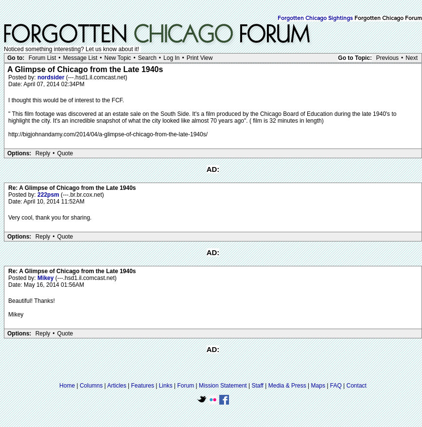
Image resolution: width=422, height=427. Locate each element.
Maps (318, 385)
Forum (185, 385)
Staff (257, 385)
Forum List (42, 58)
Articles (116, 385)
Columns (91, 385)
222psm (49, 194)
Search (147, 58)
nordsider (51, 77)
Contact (357, 385)
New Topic (117, 58)
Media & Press (287, 385)
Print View (200, 58)
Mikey (46, 278)
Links (166, 385)
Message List (80, 58)
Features (142, 385)
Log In (171, 58)
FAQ (336, 385)
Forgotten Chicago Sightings (315, 18)
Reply (43, 153)
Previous (387, 58)
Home (67, 385)
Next (411, 58)
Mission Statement (223, 385)
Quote (65, 153)
